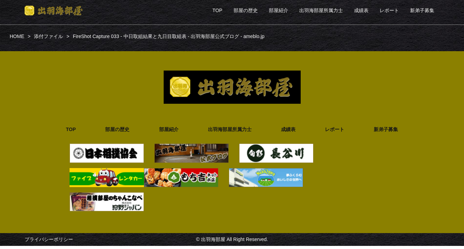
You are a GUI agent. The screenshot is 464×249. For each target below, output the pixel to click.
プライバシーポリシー (49, 239)
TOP (217, 10)
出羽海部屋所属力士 (321, 10)
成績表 (361, 10)
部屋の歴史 (246, 10)
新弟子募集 (422, 10)
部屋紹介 (278, 10)
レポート (389, 10)
